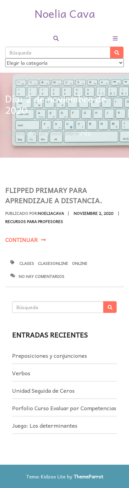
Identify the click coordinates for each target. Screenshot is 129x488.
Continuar (25, 239)
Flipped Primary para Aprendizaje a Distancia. (53, 195)
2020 (39, 133)
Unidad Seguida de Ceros (43, 390)
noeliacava (51, 213)
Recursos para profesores (34, 221)
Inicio (16, 133)
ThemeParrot (88, 476)
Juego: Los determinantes (44, 425)
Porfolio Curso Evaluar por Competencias (64, 407)
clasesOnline (53, 263)
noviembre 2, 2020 (93, 213)
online (79, 263)
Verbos (21, 372)
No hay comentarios (37, 276)
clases (26, 263)
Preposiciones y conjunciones (49, 355)
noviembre (65, 133)
